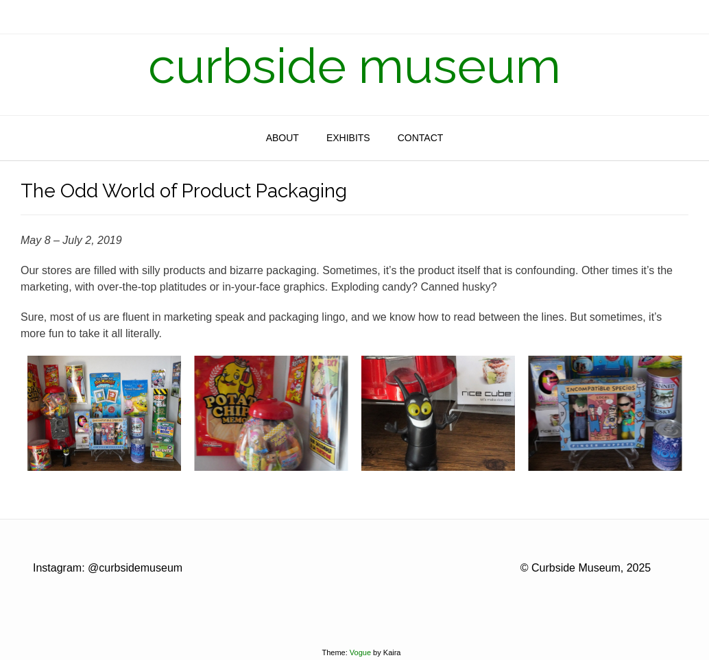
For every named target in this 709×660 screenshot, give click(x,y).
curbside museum (354, 65)
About (282, 137)
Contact (421, 137)
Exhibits (348, 137)
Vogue (360, 652)
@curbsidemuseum (135, 568)
